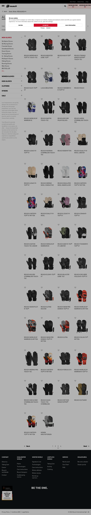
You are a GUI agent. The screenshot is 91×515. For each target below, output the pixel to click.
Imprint (48, 27)
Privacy (43, 27)
